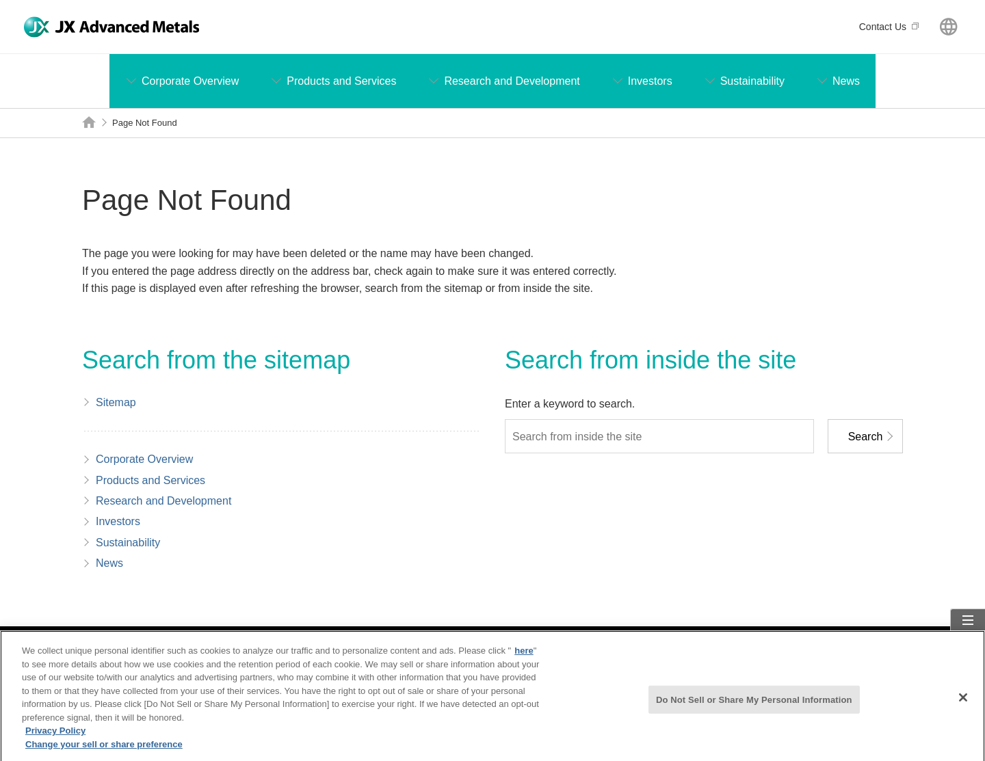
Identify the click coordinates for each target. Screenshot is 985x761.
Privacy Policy (55, 737)
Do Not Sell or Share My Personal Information (754, 705)
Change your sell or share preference (104, 750)
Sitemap (968, 633)
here (523, 657)
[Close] (963, 703)
